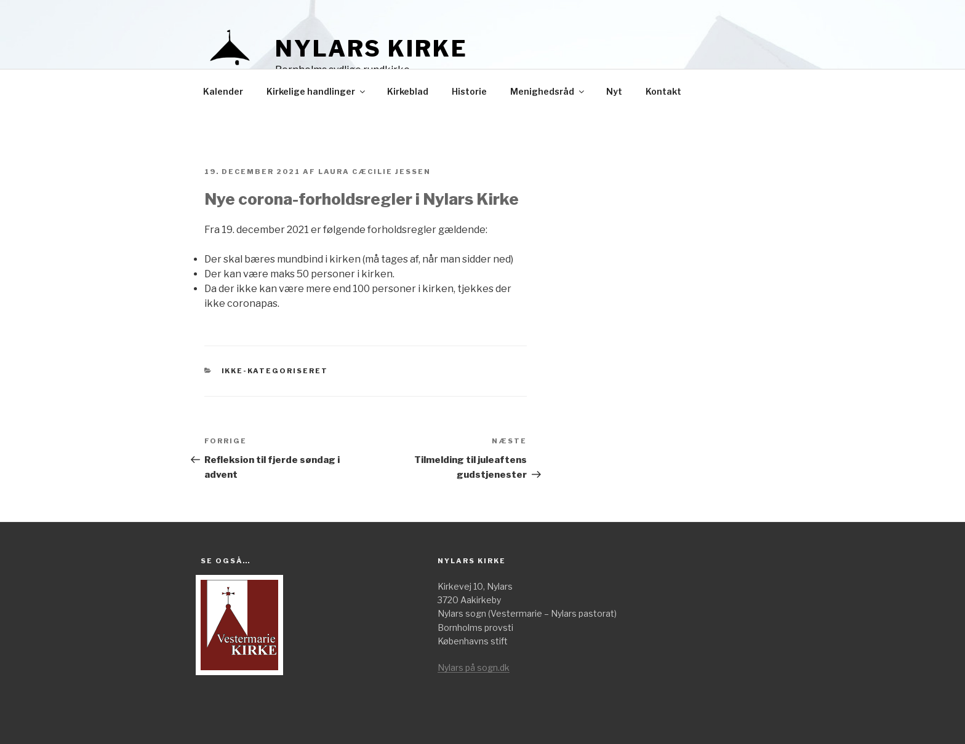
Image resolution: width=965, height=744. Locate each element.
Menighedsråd (548, 91)
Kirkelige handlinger (316, 91)
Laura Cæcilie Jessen (374, 171)
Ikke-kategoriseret (275, 370)
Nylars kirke (371, 48)
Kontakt (663, 91)
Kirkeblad (407, 91)
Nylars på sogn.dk (474, 667)
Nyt (614, 91)
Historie (469, 91)
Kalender (223, 91)
